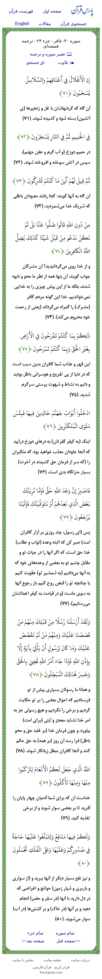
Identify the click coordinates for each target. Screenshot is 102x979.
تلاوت (66, 62)
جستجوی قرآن (73, 23)
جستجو (36, 62)
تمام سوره (65, 933)
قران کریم (61, 967)
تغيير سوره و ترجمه (51, 54)
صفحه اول (52, 11)
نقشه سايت (52, 960)
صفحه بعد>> (33, 941)
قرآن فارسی (42, 967)
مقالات (45, 23)
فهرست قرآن (21, 11)
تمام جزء (35, 933)
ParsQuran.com (51, 972)
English (22, 23)
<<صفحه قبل (68, 941)
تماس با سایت (23, 960)
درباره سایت (80, 960)
